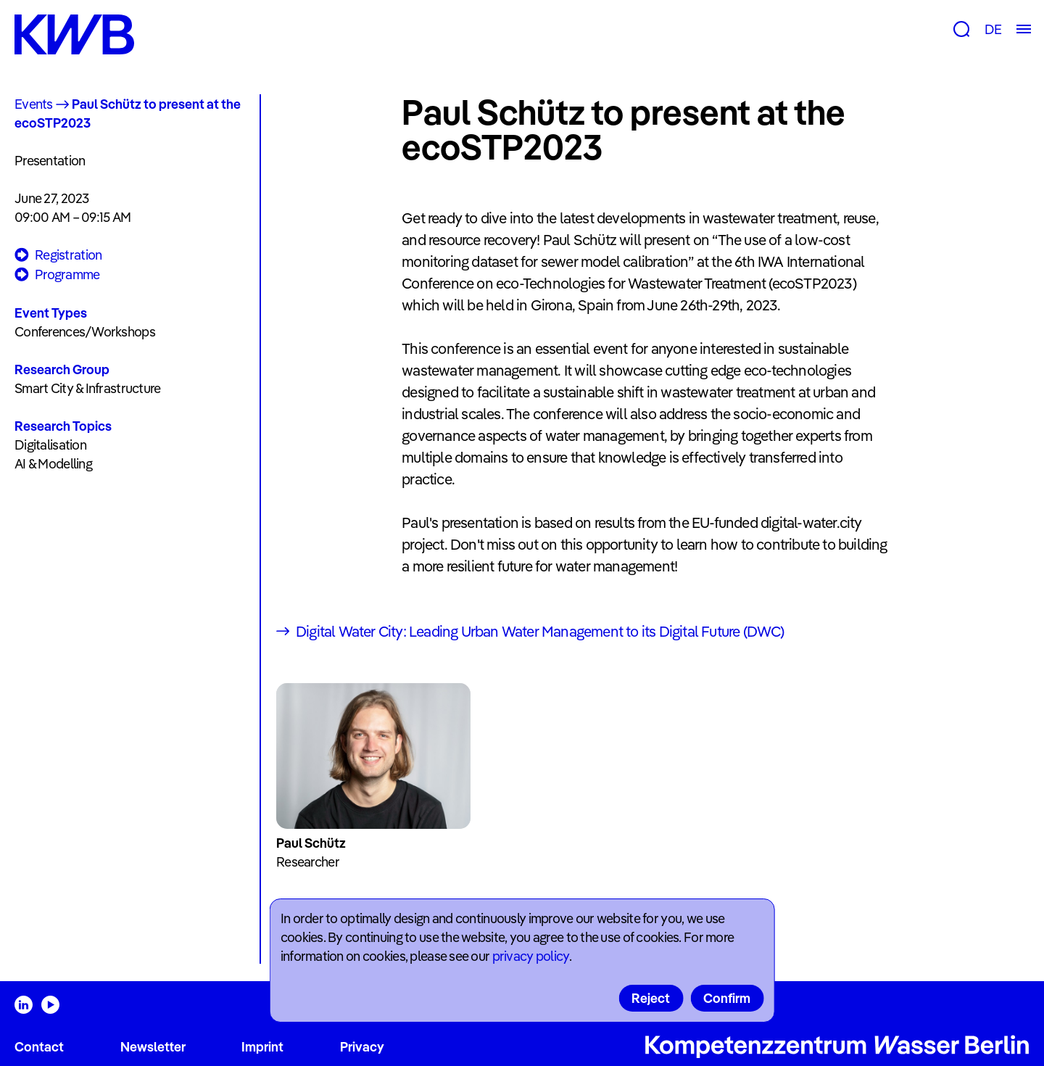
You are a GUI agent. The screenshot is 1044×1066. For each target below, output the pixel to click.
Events (33, 104)
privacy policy (530, 956)
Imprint (262, 1046)
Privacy (362, 1046)
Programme (57, 275)
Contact (39, 1046)
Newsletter (153, 1046)
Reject (650, 998)
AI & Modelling (53, 463)
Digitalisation (50, 445)
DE (993, 29)
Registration (58, 255)
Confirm (726, 998)
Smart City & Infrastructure (87, 388)
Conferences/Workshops (84, 331)
